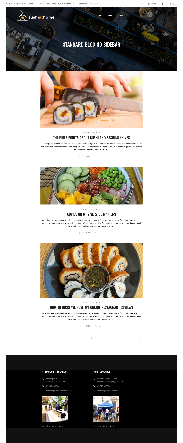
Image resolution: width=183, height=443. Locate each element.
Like (98, 156)
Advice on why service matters (91, 214)
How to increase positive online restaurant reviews (91, 307)
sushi (85, 133)
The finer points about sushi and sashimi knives (91, 137)
